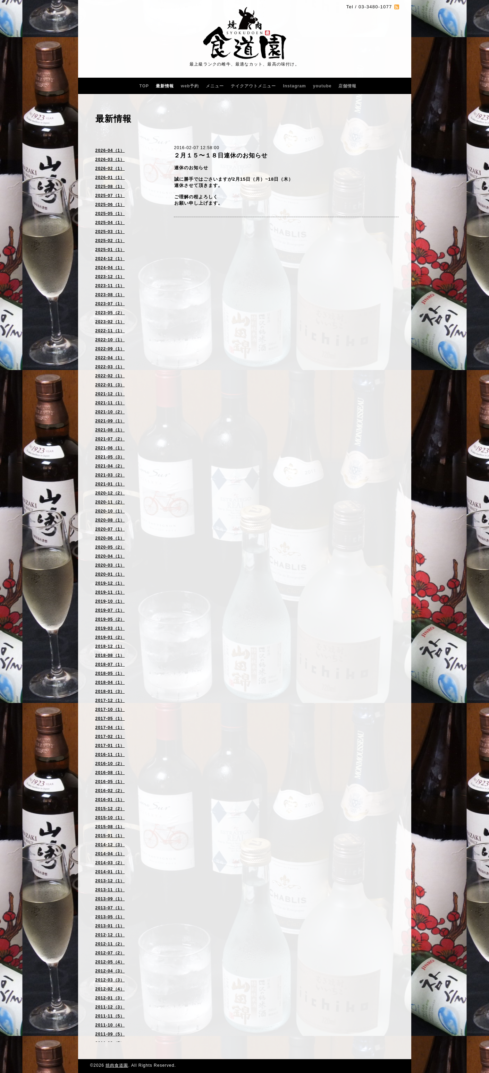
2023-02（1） (110, 321)
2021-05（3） (110, 457)
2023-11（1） (110, 285)
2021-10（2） (110, 412)
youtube (322, 86)
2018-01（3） (110, 691)
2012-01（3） (110, 998)
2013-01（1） (110, 926)
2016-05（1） (110, 781)
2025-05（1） (110, 213)
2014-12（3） (110, 844)
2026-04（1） (110, 150)
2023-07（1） (110, 303)
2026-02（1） (110, 168)
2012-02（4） (110, 989)
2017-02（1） (110, 736)
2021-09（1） (110, 421)
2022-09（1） (110, 348)
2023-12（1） (110, 276)
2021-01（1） (110, 484)
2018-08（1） (110, 655)
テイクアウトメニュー (253, 86)
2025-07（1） (110, 195)
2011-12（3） (110, 1007)
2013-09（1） (110, 898)
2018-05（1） (110, 673)
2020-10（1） (110, 511)
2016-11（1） (110, 754)
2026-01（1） (110, 177)
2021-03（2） (110, 475)
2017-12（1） (110, 700)
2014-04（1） (110, 853)
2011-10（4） (110, 1025)
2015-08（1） (110, 826)
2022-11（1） (110, 330)
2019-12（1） (110, 583)
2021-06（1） (110, 448)
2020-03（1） (110, 565)
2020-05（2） (110, 547)
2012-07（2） (110, 953)
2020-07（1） (110, 529)
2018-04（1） (110, 682)
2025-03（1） (110, 231)
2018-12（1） (110, 646)
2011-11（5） (110, 1016)
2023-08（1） (110, 294)
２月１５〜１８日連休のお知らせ (221, 155)
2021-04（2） (110, 466)
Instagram (294, 86)
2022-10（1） (110, 339)
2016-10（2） (110, 763)
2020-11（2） (110, 502)
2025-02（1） (110, 240)
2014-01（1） (110, 871)
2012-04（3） (110, 971)
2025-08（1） (110, 186)
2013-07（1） (110, 907)
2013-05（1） (110, 917)
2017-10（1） (110, 709)
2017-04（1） (110, 727)
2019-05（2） (110, 619)
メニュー (215, 86)
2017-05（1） (110, 718)
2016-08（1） (110, 772)
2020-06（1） (110, 538)
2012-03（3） (110, 980)
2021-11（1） (110, 403)
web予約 (190, 86)
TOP (144, 86)
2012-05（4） (110, 962)
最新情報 (165, 86)
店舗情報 (347, 86)
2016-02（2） (110, 790)
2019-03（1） (110, 628)
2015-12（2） (110, 808)
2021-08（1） (110, 430)
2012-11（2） (110, 944)
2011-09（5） (110, 1034)
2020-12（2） (110, 493)
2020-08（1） (110, 520)
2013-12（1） (110, 880)
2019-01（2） (110, 637)
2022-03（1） (110, 366)
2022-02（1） (110, 376)
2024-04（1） (110, 267)
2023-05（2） (110, 312)
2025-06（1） (110, 204)
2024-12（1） (110, 258)
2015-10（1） (110, 817)
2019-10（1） (110, 601)
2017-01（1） (110, 745)
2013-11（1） (110, 889)
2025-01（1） (110, 249)
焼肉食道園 (117, 1065)
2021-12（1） (110, 394)
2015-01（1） (110, 835)
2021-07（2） (110, 439)
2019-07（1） (110, 610)
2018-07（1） (110, 664)
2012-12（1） (110, 935)
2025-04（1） (110, 222)
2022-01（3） (110, 385)
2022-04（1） (110, 357)
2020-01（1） (110, 574)
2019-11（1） (110, 592)
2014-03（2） (110, 862)
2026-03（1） (110, 159)
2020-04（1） (110, 556)
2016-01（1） (110, 799)
